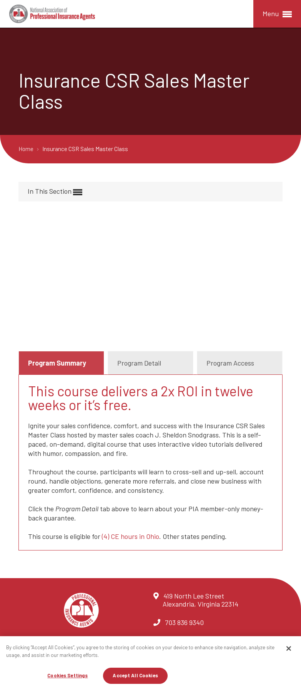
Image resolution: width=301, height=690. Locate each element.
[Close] (288, 648)
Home (26, 148)
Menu (277, 14)
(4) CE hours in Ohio (130, 536)
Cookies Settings (67, 675)
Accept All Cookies (135, 675)
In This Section (55, 191)
